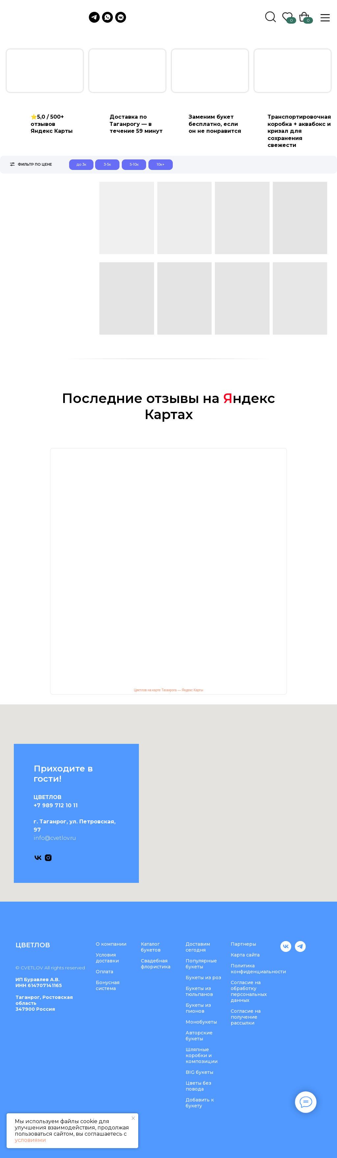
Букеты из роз (203, 978)
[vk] (38, 858)
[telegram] (300, 950)
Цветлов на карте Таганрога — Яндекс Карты (168, 690)
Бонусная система (107, 985)
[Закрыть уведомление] (133, 1118)
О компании (111, 944)
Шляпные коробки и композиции (202, 1055)
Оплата (104, 972)
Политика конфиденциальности (258, 969)
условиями (30, 1140)
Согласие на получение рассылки (246, 1017)
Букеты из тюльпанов (199, 991)
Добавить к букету (200, 1103)
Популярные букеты (201, 964)
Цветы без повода (198, 1086)
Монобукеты (201, 1022)
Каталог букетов (151, 947)
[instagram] (48, 858)
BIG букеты (199, 1072)
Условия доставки (107, 958)
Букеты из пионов (198, 1008)
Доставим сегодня (198, 947)
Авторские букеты (199, 1036)
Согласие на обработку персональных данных (249, 991)
